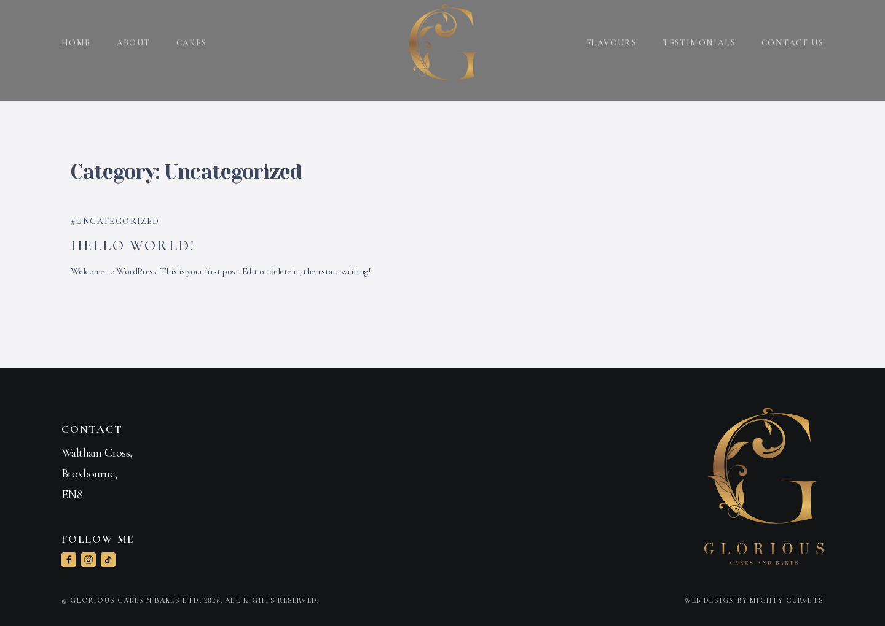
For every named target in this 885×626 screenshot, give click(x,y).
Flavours (611, 36)
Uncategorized (117, 221)
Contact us (792, 36)
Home (76, 36)
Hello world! (133, 246)
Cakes (191, 36)
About (134, 36)
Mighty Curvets (787, 600)
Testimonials (699, 36)
